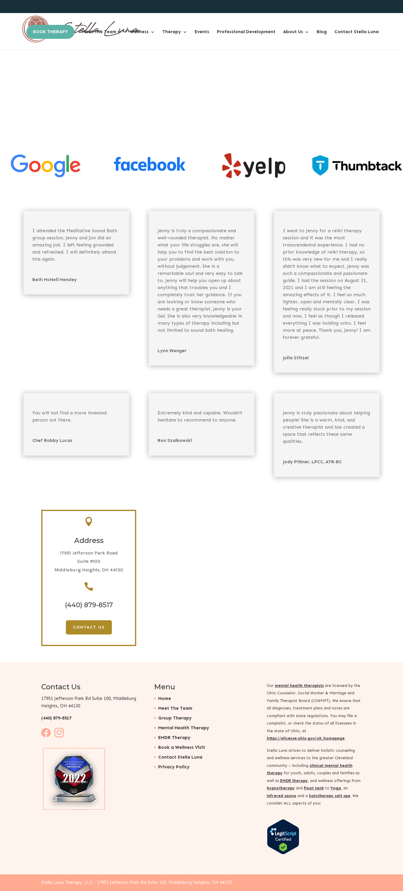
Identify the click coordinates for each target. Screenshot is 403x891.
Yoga (336, 788)
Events (202, 32)
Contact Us (89, 627)
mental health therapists (299, 685)
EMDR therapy (294, 780)
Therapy (171, 32)
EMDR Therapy (174, 737)
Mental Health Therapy (183, 727)
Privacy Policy (174, 767)
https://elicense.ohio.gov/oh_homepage (306, 738)
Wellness (139, 32)
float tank (314, 788)
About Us (293, 32)
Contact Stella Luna (356, 32)
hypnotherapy (281, 788)
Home (164, 698)
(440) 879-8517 (56, 718)
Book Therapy (50, 32)
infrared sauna (281, 796)
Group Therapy (175, 718)
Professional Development (246, 32)
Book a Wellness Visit (181, 747)
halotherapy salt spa (329, 796)
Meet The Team (99, 32)
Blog (322, 32)
